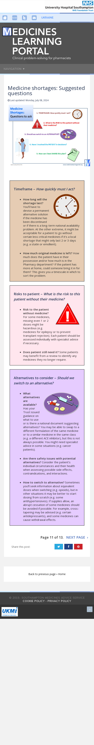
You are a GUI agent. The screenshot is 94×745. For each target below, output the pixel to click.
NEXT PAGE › (77, 537)
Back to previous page (42, 574)
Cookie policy (34, 601)
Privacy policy (59, 601)
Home (62, 574)
